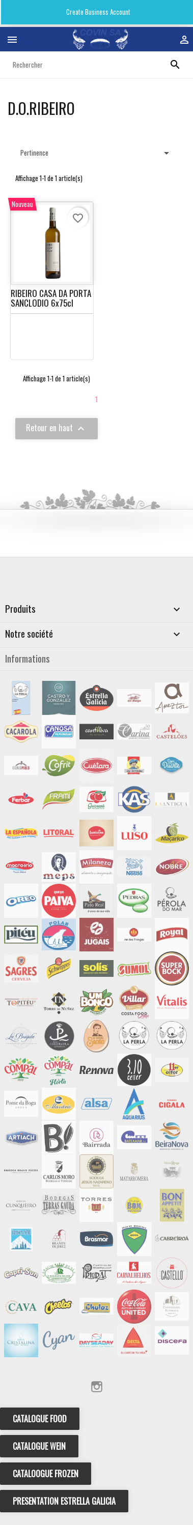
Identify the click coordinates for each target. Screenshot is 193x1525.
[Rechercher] (96, 64)
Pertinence (96, 153)
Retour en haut (56, 428)
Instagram (97, 1387)
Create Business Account (97, 12)
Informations (27, 658)
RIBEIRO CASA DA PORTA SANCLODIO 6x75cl (51, 298)
